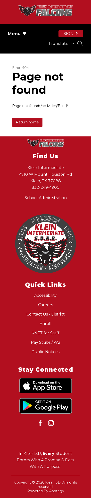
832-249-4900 (45, 187)
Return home (27, 122)
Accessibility (45, 295)
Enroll (45, 323)
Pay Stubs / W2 (45, 342)
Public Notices (45, 352)
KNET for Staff (45, 333)
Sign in (71, 33)
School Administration (46, 197)
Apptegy (56, 491)
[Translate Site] (61, 43)
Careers (45, 305)
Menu (17, 33)
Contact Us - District (45, 314)
